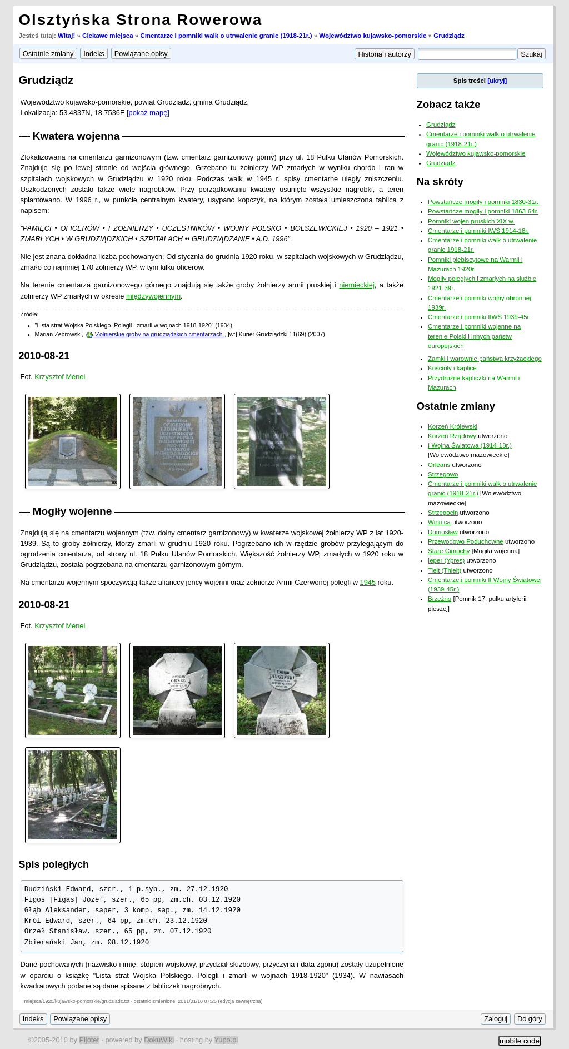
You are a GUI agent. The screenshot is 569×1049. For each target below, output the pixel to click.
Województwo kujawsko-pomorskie (372, 35)
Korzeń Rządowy (452, 435)
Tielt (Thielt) (444, 570)
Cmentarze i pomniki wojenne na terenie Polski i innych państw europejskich (474, 336)
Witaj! (66, 35)
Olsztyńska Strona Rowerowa (141, 19)
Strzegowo (443, 474)
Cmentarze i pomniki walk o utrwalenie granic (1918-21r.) (226, 35)
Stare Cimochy (449, 551)
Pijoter (89, 1040)
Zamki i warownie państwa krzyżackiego (485, 358)
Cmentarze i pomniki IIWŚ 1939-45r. (479, 317)
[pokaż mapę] (148, 112)
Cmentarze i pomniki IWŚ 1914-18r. (478, 230)
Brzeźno (439, 598)
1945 (368, 582)
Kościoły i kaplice (452, 368)
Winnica (439, 522)
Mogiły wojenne (72, 511)
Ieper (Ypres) (446, 560)
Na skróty (440, 181)
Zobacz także (449, 104)
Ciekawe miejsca (107, 35)
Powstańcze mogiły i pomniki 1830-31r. (483, 201)
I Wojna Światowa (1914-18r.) (470, 445)
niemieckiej (356, 285)
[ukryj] (497, 80)
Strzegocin (443, 512)
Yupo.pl (226, 1040)
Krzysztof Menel (59, 376)
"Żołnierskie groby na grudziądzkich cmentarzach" (159, 334)
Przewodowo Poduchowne (465, 541)
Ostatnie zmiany (456, 406)
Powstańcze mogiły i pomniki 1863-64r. (483, 211)
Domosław (443, 532)
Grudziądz (449, 35)
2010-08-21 (44, 355)
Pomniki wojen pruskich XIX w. (471, 221)
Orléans (439, 464)
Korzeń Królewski (452, 426)
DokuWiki (159, 1040)
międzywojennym (153, 296)
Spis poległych (54, 864)
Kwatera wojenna (76, 136)
